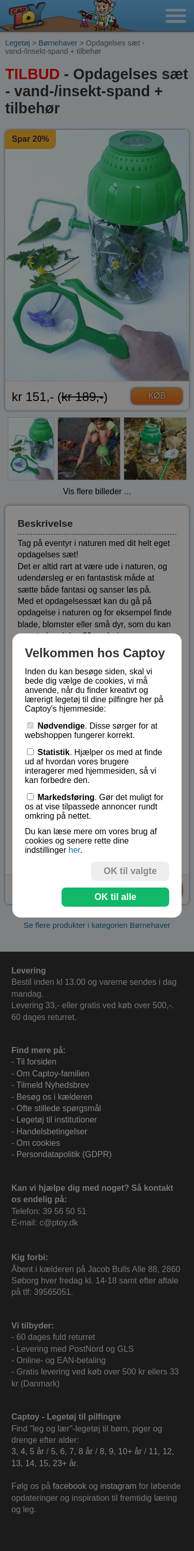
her (74, 850)
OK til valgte (130, 871)
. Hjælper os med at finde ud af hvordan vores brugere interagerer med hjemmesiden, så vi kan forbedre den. (93, 766)
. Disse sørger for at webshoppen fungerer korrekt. (91, 730)
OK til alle (115, 897)
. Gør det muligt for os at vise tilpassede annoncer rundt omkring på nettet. (94, 806)
